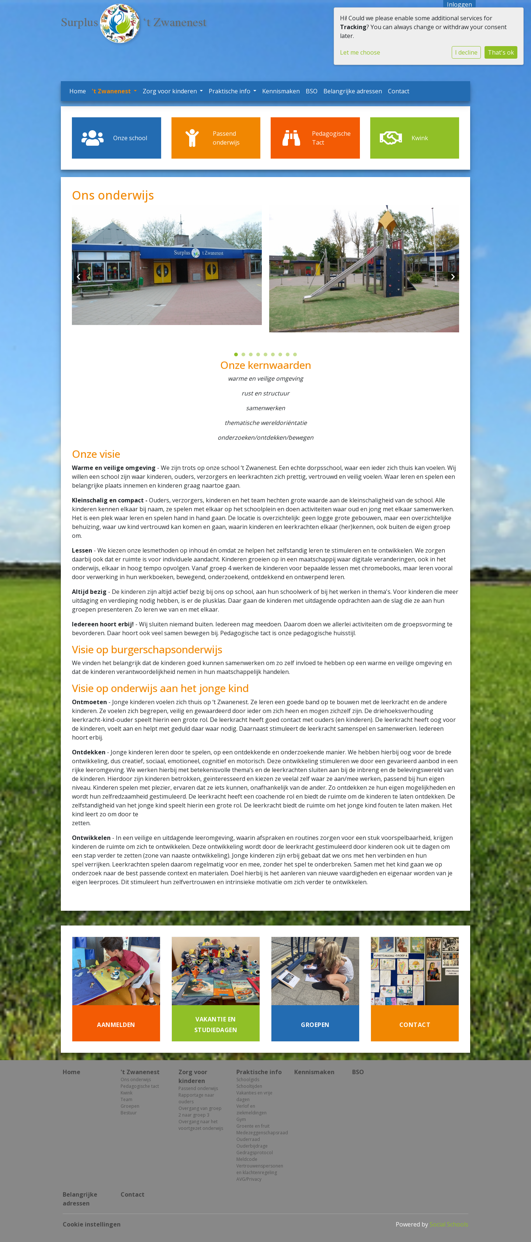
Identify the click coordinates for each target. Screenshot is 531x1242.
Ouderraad (248, 1139)
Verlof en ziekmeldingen (251, 1109)
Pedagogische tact (140, 1086)
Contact (398, 91)
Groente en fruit (253, 1126)
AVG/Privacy (248, 1179)
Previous (78, 276)
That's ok (501, 52)
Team (126, 1099)
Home (77, 91)
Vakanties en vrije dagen (254, 1096)
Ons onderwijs (136, 1079)
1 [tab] (238, 356)
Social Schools (449, 1224)
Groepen (130, 1106)
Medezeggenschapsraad (259, 1132)
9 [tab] (297, 356)
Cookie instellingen (92, 1224)
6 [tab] (274, 356)
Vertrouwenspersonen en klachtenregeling (259, 1169)
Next (452, 276)
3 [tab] (252, 356)
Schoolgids (247, 1079)
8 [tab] (289, 356)
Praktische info (230, 91)
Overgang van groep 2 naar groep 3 (200, 1111)
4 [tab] (260, 356)
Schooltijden (249, 1086)
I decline (466, 52)
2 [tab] (245, 356)
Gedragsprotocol (254, 1152)
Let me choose (360, 52)
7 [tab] (282, 356)
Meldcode (246, 1159)
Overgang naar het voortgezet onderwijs (200, 1124)
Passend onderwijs (198, 1088)
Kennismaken (281, 91)
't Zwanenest (112, 91)
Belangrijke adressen (352, 91)
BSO (311, 91)
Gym (241, 1119)
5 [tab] (267, 356)
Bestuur (129, 1113)
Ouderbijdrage (252, 1146)
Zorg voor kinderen (170, 91)
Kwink (126, 1093)
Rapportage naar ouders (196, 1098)
